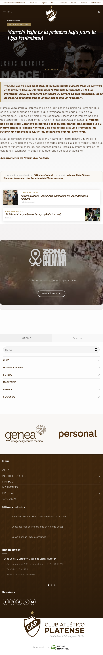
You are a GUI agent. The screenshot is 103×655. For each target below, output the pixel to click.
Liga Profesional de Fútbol (39, 178)
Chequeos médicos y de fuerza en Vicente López (37, 527)
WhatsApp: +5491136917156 (20, 574)
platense (58, 178)
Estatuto (33, 2)
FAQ (53, 2)
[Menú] (7, 12)
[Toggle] (98, 360)
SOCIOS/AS (9, 397)
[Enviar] (96, 350)
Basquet (64, 2)
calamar (71, 175)
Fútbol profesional (19, 25)
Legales (44, 2)
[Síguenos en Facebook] (6, 602)
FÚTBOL (7, 375)
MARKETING (9, 382)
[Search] (99, 12)
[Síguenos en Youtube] (32, 602)
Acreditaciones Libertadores (14, 2)
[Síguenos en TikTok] (19, 602)
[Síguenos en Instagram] (12, 602)
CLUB (6, 360)
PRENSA (7, 389)
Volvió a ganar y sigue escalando (29, 537)
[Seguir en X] (26, 602)
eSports (84, 2)
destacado (19, 178)
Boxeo (73, 2)
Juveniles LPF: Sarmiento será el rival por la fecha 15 (39, 516)
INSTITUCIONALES (13, 367)
